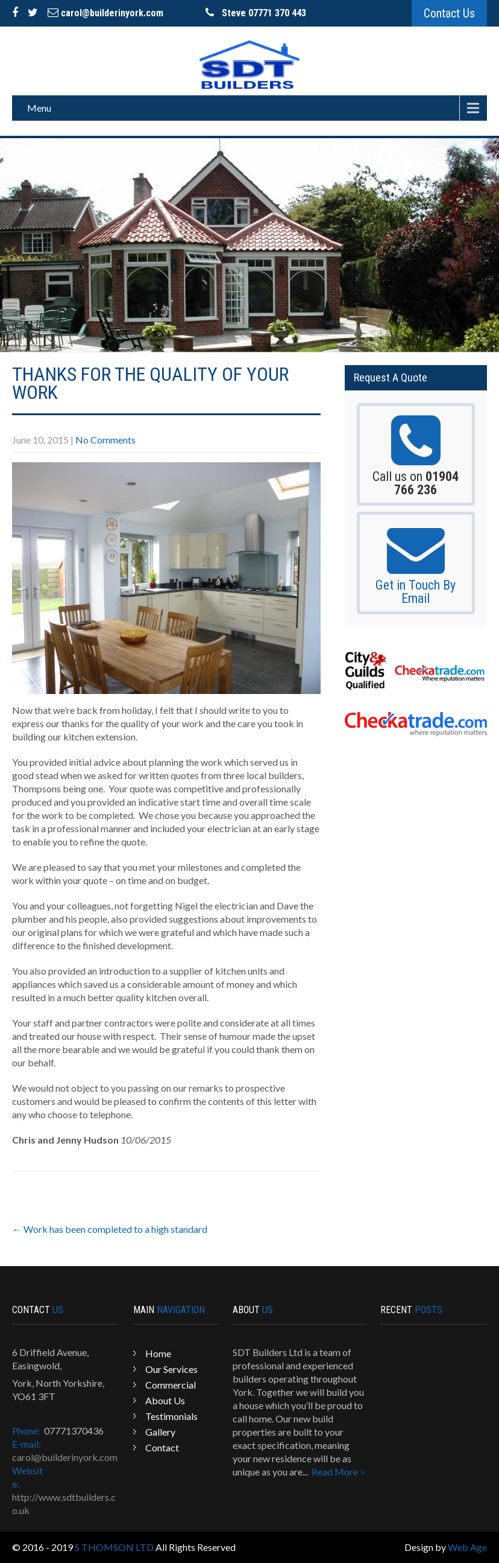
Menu (39, 107)
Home (158, 1353)
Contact (162, 1447)
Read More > (338, 1471)
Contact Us (449, 13)
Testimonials (171, 1416)
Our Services (171, 1369)
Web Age (467, 1547)
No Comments (105, 439)
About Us (165, 1400)
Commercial (170, 1384)
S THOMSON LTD (114, 1547)
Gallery (160, 1431)
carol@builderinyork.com (105, 13)
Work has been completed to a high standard (109, 1229)
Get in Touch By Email (415, 592)
